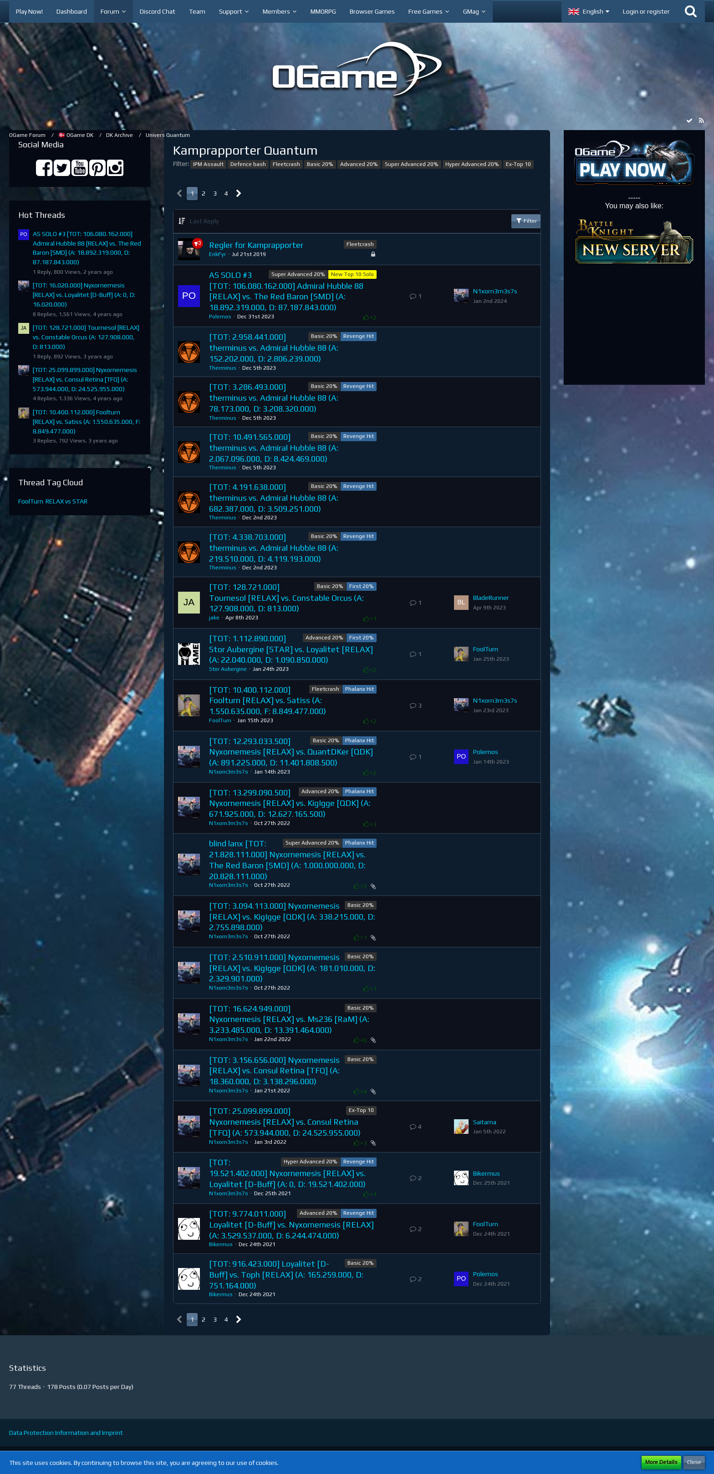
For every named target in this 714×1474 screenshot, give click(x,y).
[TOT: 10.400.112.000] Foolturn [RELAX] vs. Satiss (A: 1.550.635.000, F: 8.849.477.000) (86, 421)
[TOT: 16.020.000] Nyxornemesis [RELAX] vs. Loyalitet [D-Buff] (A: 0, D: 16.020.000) (84, 294)
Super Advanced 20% (412, 164)
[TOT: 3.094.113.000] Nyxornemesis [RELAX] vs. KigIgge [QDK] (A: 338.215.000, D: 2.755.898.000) (292, 916)
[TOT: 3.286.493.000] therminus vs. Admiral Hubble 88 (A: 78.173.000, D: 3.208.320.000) (273, 397)
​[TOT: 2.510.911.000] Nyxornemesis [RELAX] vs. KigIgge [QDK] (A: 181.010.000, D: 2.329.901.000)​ (292, 967)
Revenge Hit (358, 336)
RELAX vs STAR (66, 501)
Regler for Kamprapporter (256, 245)
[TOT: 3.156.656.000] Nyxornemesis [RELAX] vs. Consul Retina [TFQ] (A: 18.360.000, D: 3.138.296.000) (274, 1070)
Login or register (646, 11)
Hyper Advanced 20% (472, 164)
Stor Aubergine (228, 669)
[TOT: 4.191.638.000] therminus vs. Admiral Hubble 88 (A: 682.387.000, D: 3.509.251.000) (273, 497)
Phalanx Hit (359, 689)
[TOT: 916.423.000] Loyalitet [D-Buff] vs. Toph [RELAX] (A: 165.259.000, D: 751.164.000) (286, 1274)
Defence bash (248, 164)
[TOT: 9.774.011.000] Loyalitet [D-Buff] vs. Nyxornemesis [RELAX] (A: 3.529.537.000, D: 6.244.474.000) (291, 1224)
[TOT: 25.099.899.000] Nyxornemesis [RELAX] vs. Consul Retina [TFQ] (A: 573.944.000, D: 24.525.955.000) (85, 379)
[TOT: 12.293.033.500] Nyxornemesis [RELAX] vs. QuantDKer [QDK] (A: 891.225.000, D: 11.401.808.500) (291, 751)
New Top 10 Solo (352, 274)
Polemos (220, 316)
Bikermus (486, 1173)
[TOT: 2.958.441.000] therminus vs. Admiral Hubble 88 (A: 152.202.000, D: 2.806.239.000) (273, 347)
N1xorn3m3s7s (495, 291)
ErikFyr (217, 254)
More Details (661, 1462)
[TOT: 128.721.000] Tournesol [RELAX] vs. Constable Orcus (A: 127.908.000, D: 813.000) (86, 337)
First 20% (361, 586)
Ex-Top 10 (518, 164)
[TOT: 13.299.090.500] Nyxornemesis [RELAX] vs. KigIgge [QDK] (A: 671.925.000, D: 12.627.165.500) (290, 803)
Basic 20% (320, 164)
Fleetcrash (286, 164)
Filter (526, 220)
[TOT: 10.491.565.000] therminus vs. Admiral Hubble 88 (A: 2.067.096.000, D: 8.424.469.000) (273, 447)
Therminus (222, 368)
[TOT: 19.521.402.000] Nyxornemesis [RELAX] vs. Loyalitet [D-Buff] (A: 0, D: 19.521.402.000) (287, 1172)
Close (694, 1462)
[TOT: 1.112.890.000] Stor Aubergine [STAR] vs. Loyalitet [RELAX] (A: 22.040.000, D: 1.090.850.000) (291, 649)
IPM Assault (208, 164)
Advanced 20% (359, 164)
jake (214, 617)
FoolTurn (30, 501)
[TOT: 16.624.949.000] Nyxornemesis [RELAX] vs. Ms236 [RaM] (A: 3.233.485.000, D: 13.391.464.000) (289, 1019)
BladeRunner (491, 597)
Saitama (484, 1122)
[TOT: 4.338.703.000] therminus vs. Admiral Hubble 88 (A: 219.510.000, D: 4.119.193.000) (273, 547)
